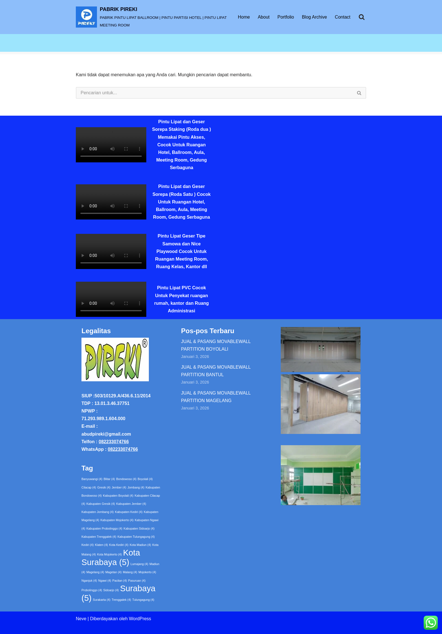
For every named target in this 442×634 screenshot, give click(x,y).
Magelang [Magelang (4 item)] (95, 572)
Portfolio (285, 17)
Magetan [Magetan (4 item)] (113, 572)
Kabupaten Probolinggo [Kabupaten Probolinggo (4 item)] (104, 528)
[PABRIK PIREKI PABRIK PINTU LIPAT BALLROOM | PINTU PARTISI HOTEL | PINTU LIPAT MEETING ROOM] (152, 17)
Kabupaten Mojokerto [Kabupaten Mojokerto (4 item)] (116, 520)
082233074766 (114, 441)
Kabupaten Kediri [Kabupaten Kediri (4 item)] (129, 512)
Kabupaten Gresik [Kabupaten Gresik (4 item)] (100, 503)
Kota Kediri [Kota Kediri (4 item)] (118, 544)
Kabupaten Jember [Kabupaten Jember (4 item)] (131, 503)
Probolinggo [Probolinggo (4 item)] (91, 590)
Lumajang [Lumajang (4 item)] (139, 564)
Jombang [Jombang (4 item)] (135, 487)
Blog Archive (314, 17)
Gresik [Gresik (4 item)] (104, 487)
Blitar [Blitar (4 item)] (109, 479)
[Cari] (362, 17)
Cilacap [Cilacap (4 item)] (88, 487)
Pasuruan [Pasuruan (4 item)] (137, 580)
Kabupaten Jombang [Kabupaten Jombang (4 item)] (97, 512)
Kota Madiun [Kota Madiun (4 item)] (140, 544)
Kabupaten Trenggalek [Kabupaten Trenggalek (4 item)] (98, 536)
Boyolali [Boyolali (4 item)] (145, 479)
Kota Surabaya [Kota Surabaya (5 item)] (110, 557)
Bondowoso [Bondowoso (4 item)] (126, 479)
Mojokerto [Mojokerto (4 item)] (147, 572)
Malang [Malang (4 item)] (130, 572)
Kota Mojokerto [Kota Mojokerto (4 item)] (109, 554)
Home (244, 17)
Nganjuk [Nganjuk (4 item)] (89, 580)
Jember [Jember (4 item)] (119, 487)
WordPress (140, 618)
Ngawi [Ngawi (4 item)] (104, 580)
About (263, 17)
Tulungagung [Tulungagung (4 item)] (143, 599)
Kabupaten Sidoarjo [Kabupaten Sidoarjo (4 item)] (138, 528)
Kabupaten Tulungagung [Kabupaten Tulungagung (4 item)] (136, 536)
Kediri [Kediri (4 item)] (87, 544)
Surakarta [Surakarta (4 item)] (101, 599)
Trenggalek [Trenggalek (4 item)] (121, 599)
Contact (342, 17)
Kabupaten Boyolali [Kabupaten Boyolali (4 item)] (118, 495)
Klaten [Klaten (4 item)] (101, 544)
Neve (81, 618)
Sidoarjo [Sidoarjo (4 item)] (111, 590)
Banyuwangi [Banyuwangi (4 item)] (91, 479)
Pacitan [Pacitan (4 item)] (119, 580)
